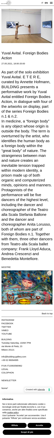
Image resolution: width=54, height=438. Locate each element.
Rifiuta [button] (15, 425)
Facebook (7, 323)
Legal (4, 369)
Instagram (7, 320)
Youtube (6, 334)
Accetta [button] (39, 425)
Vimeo (4, 330)
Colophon (7, 372)
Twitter (6, 327)
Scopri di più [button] (27, 432)
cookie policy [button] (12, 412)
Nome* (4, 388)
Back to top (47, 313)
